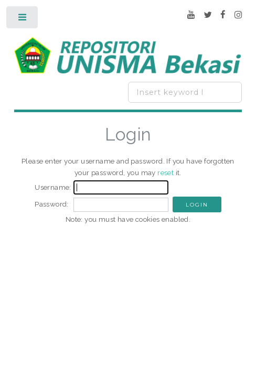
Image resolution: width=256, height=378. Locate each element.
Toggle (23, 19)
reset (165, 172)
